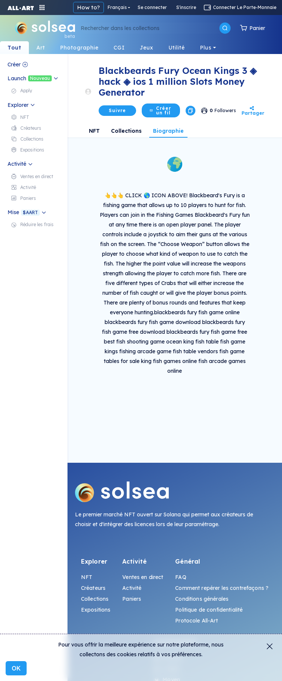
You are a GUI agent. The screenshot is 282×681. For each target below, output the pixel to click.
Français (117, 7)
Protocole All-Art (196, 620)
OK (16, 668)
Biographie (168, 131)
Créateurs (93, 588)
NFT (94, 131)
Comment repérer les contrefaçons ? (221, 588)
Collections (126, 131)
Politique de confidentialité (209, 609)
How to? (88, 7)
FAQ (180, 577)
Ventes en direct (142, 577)
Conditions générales (201, 599)
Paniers (131, 599)
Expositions (96, 609)
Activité (131, 588)
